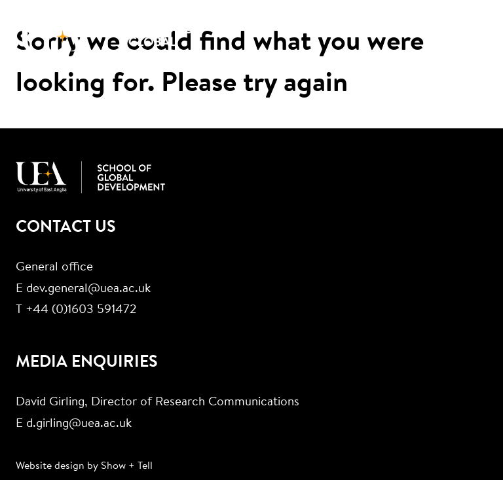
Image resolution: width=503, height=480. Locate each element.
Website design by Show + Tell (84, 466)
